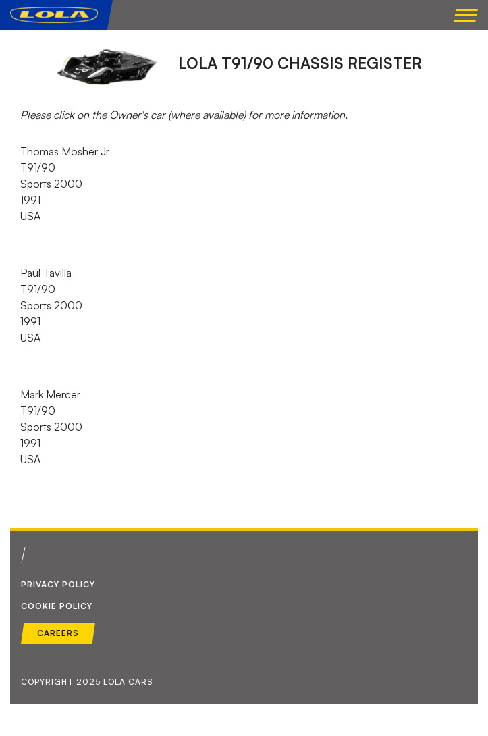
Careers (58, 633)
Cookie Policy (56, 606)
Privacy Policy (58, 584)
